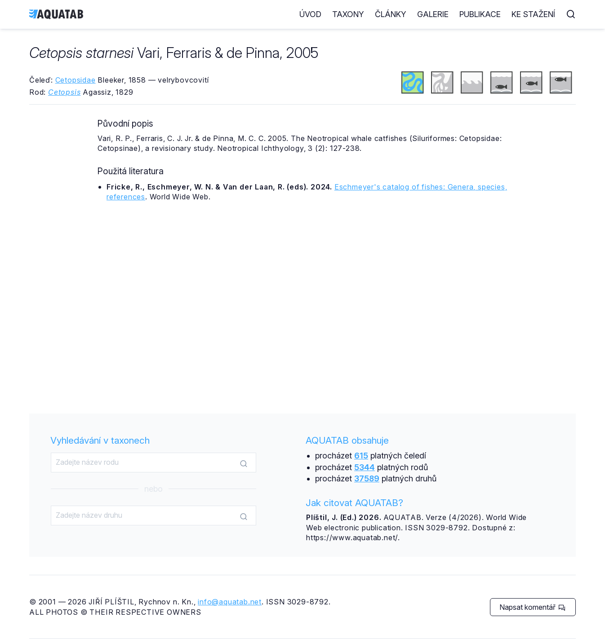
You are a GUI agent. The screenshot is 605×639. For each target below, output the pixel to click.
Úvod (310, 14)
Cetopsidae (75, 79)
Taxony (348, 14)
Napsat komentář (532, 607)
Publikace (480, 14)
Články (390, 14)
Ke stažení (533, 14)
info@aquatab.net (230, 601)
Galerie (433, 14)
